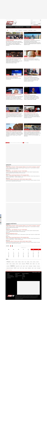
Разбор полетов (9, 56)
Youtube (6, 25)
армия (31, 263)
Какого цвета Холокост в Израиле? (30, 112)
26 (13, 256)
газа (36, 263)
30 (33, 256)
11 (8, 253)
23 (33, 255)
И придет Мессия (27, 94)
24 (38, 255)
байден (34, 263)
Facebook (7, 25)
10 (21, 142)
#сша (10, 263)
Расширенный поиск (10, 275)
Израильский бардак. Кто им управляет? (13, 112)
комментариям (30, 30)
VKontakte (8, 25)
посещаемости (25, 30)
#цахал (20, 263)
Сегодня (26, 56)
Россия (27, 263)
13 (18, 253)
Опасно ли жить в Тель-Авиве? (29, 39)
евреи (39, 263)
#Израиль (8, 261)
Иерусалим (23, 263)
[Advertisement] (5, 19)
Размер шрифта (34, 272)
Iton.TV (11, 295)
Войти (39, 23)
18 (8, 255)
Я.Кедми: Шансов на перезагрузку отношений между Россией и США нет (13, 95)
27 (18, 256)
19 (13, 255)
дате (16, 30)
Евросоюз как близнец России (29, 57)
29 (28, 256)
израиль (12, 266)
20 (18, 255)
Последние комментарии (10, 276)
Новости (8, 274)
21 (23, 255)
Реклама (16, 276)
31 (38, 256)
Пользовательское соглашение (19, 298)
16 (33, 253)
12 (13, 253)
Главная (8, 273)
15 (28, 253)
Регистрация (9, 277)
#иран (28, 261)
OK (10, 25)
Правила (16, 274)
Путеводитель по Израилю (10, 129)
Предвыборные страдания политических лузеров (14, 57)
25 (8, 256)
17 (38, 253)
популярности (20, 30)
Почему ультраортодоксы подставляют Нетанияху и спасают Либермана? (14, 40)
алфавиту (34, 30)
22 (28, 255)
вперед (27, 142)
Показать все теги (9, 270)
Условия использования (18, 275)
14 (23, 253)
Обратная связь (17, 273)
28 (23, 256)
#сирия (7, 263)
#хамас (17, 263)
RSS (11, 25)
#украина (13, 263)
